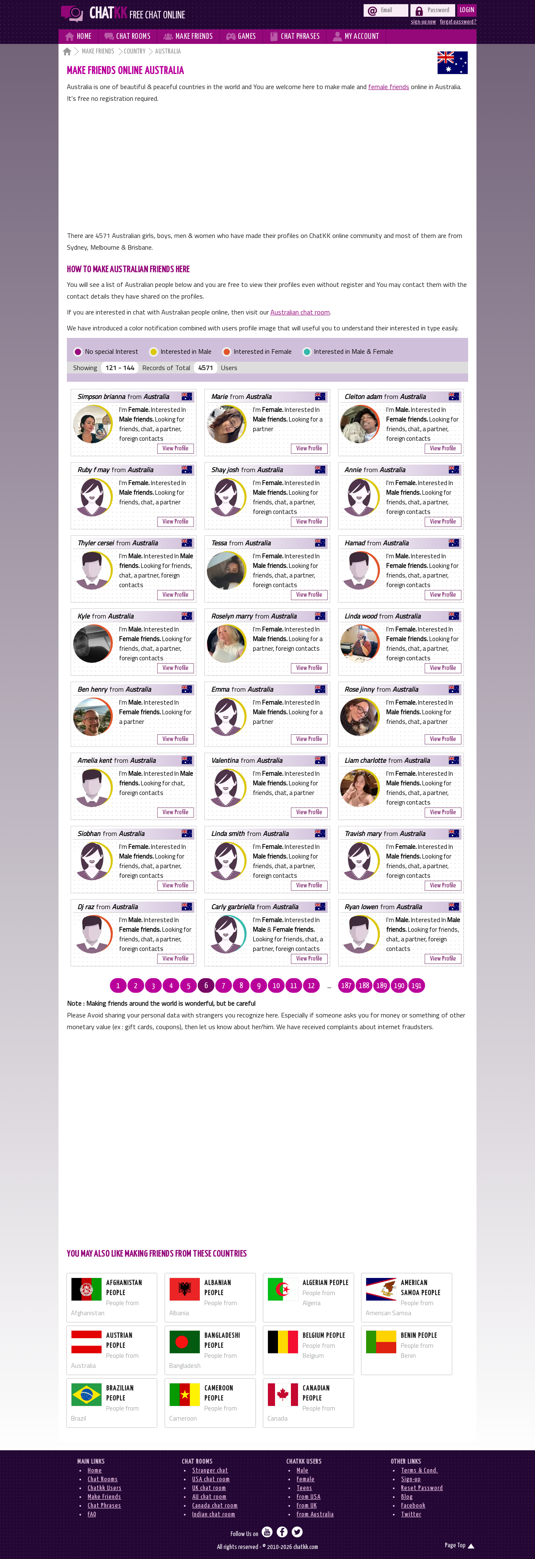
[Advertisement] (267, 166)
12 (311, 986)
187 (346, 986)
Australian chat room (300, 312)
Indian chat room (213, 1514)
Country (134, 51)
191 (417, 986)
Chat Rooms (103, 1479)
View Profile (176, 448)
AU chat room (209, 1497)
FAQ (92, 1514)
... (329, 986)
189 (382, 986)
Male (302, 1470)
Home (95, 1470)
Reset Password (422, 1488)
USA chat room (211, 1479)
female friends (388, 87)
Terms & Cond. (419, 1470)
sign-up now (423, 22)
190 (399, 986)
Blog (407, 1497)
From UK (307, 1506)
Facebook (413, 1506)
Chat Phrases (104, 1506)
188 (364, 986)
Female (306, 1479)
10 (276, 986)
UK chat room (209, 1488)
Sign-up (411, 1479)
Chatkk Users (105, 1488)
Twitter (411, 1514)
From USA (309, 1497)
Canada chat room (215, 1506)
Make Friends (98, 51)
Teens (304, 1488)
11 (293, 986)
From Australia (315, 1514)
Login (467, 10)
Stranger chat (210, 1470)
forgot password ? (458, 22)
